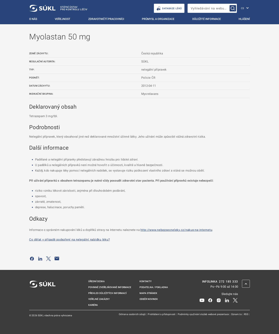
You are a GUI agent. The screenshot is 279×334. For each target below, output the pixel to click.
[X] (235, 300)
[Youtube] (202, 300)
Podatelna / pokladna (154, 287)
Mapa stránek (148, 293)
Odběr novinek (149, 299)
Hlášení (244, 19)
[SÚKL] (58, 8)
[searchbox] (212, 8)
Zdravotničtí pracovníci (106, 19)
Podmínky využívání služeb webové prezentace (204, 314)
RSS (246, 314)
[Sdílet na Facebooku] (32, 258)
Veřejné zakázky (99, 299)
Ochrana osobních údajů (132, 314)
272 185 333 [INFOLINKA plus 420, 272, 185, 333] (228, 281)
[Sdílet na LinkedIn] (40, 258)
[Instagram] (218, 300)
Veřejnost (62, 19)
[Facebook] (210, 300)
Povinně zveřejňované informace (109, 287)
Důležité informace (206, 19)
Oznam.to (236, 314)
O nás (33, 19)
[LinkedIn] (227, 300)
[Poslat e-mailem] (57, 258)
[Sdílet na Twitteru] (48, 258)
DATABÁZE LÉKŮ (169, 8)
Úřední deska (96, 281)
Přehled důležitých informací (107, 293)
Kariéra (93, 305)
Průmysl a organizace (158, 19)
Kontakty (146, 281)
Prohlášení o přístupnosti (162, 314)
